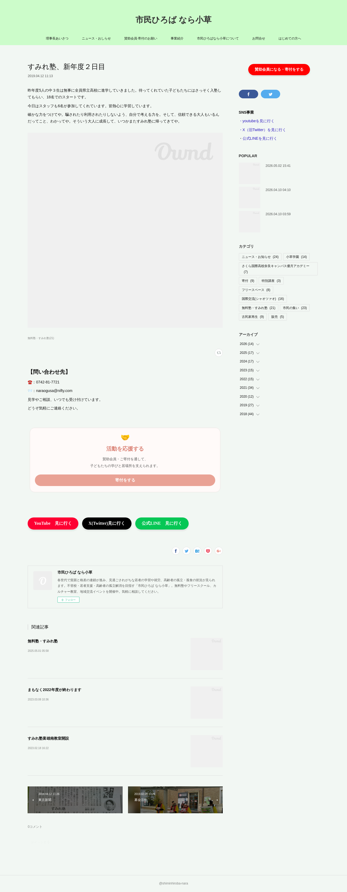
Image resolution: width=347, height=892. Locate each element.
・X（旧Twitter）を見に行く (262, 130)
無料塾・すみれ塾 (43, 641)
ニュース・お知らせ (260, 257)
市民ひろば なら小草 (173, 19)
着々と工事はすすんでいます (287, 189)
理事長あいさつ (57, 38)
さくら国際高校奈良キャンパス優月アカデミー (275, 269)
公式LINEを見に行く (260, 138)
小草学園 (296, 257)
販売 (277, 317)
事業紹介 (177, 38)
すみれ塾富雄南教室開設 (48, 738)
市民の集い (295, 308)
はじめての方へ (290, 38)
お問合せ (258, 38)
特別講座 (271, 281)
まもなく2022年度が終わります (54, 690)
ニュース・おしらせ (96, 38)
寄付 (248, 281)
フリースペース (256, 290)
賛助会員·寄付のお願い (140, 38)
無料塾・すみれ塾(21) (41, 338)
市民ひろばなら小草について (218, 38)
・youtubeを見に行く (257, 121)
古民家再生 (253, 317)
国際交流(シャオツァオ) (263, 299)
